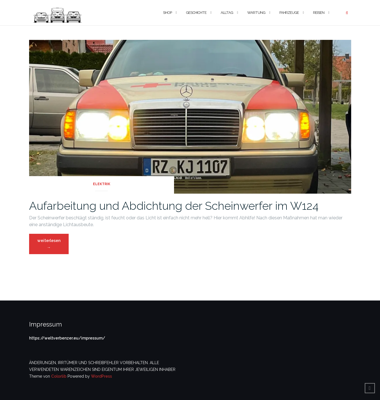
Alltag (227, 12)
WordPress (101, 376)
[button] (57, 13)
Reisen (318, 12)
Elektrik (101, 184)
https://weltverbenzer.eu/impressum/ (67, 338)
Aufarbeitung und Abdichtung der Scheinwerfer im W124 (173, 205)
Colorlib (58, 376)
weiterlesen (49, 245)
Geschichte (196, 12)
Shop (167, 12)
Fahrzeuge (289, 12)
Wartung (256, 12)
